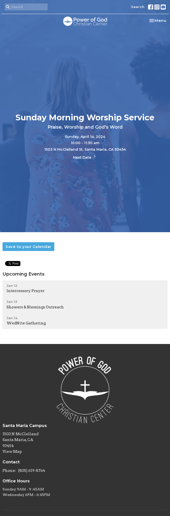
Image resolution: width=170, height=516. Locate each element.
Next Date (85, 157)
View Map (12, 451)
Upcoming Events (24, 274)
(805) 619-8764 (31, 470)
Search (137, 7)
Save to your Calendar (28, 246)
